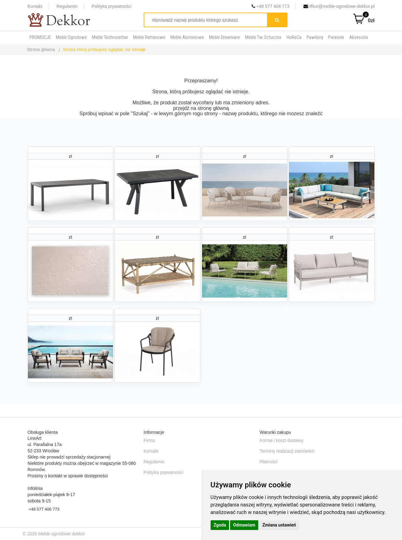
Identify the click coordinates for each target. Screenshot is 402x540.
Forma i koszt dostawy (281, 440)
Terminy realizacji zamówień (287, 451)
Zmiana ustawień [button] (279, 524)
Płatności (269, 461)
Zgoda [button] (220, 524)
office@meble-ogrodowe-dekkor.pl (338, 6)
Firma (149, 440)
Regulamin (67, 6)
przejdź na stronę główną (201, 108)
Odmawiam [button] (244, 524)
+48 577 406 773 (270, 6)
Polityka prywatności (111, 6)
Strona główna (41, 49)
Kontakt (35, 6)
